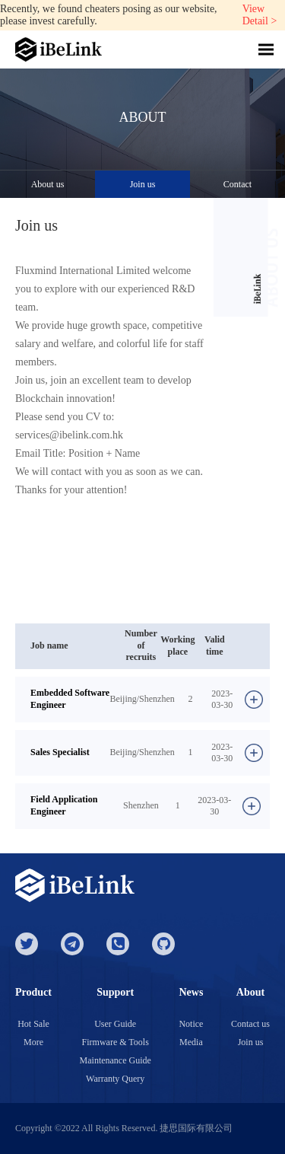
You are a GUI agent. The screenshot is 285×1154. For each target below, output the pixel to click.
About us (48, 184)
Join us (143, 184)
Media (191, 1042)
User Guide (115, 1024)
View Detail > (259, 15)
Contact (237, 184)
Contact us (250, 1024)
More (33, 1042)
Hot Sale (33, 1024)
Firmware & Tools (115, 1042)
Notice (191, 1024)
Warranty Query (115, 1078)
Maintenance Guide (115, 1060)
